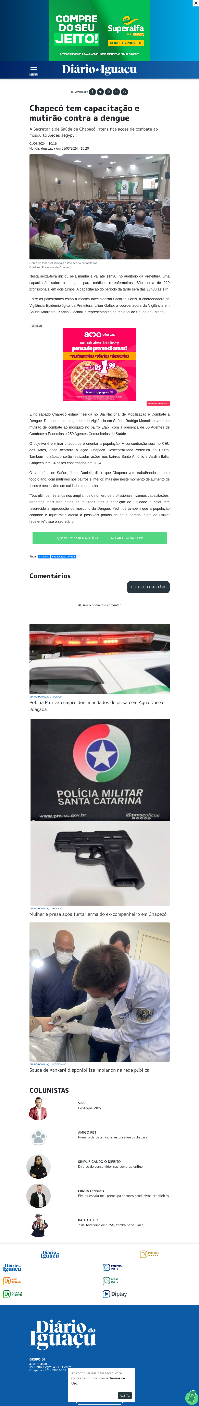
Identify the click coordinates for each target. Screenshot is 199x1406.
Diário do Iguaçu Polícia (46, 635)
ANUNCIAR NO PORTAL (99, 1338)
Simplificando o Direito (99, 1100)
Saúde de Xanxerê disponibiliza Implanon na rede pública (89, 1008)
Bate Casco (88, 1158)
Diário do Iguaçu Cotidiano (47, 1002)
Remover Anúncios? (158, 403)
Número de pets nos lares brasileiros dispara (112, 1075)
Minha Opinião (91, 1129)
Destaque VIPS (89, 1046)
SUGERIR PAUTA (99, 1322)
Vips (81, 1041)
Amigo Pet (87, 1071)
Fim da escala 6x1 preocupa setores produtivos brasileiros (123, 1134)
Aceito (125, 1395)
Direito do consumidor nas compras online (110, 1105)
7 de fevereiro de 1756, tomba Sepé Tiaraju (112, 1163)
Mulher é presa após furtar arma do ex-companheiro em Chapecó (98, 852)
